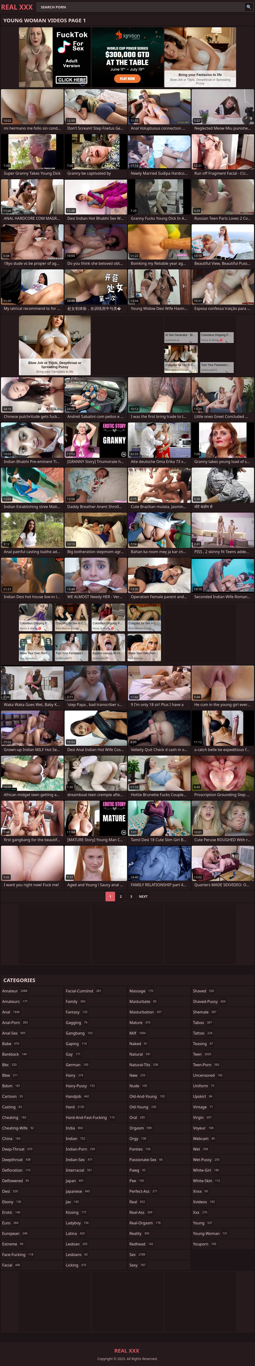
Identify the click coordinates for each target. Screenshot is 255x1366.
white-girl (206, 1170)
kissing (77, 1212)
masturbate (143, 1001)
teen (202, 1054)
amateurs (15, 1001)
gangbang (80, 1033)
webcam (204, 1138)
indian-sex (80, 1159)
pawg (138, 1170)
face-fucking (18, 1254)
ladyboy (78, 1223)
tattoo (203, 1033)
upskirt (203, 1096)
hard (75, 1107)
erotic (11, 1212)
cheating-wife (18, 1128)
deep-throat (17, 1149)
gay (74, 1054)
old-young (143, 1107)
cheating (14, 1117)
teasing (203, 1043)
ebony (12, 1201)
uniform (204, 1085)
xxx (200, 1212)
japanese (78, 1191)
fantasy (77, 1012)
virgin (203, 1117)
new (137, 1075)
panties (140, 1149)
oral (137, 1117)
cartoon (13, 1096)
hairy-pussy (81, 1085)
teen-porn (206, 1064)
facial (11, 1265)
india (75, 1128)
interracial (79, 1170)
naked (138, 1043)
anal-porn (15, 1022)
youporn (205, 1244)
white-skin (207, 1180)
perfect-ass (144, 1191)
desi (10, 1191)
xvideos (204, 1201)
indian (76, 1138)
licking (76, 1265)
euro (11, 1223)
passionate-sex (146, 1159)
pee (137, 1180)
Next (143, 896)
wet (201, 1149)
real (137, 1201)
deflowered (16, 1180)
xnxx (201, 1191)
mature (140, 1022)
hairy (75, 1075)
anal (11, 1012)
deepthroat (17, 1159)
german (77, 1064)
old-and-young (147, 1096)
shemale (205, 1012)
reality (139, 1233)
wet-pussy (207, 1159)
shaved (204, 991)
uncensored (208, 1075)
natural (140, 1054)
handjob (78, 1096)
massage (141, 991)
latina (76, 1233)
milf (138, 1033)
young (203, 1223)
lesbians (77, 1254)
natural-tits (144, 1064)
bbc (10, 1064)
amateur (15, 991)
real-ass (141, 1212)
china (12, 1138)
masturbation (146, 1012)
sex (137, 1254)
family (76, 1001)
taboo (203, 1022)
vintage (203, 1107)
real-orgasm (145, 1223)
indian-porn (81, 1149)
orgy (138, 1138)
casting (12, 1107)
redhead (141, 1244)
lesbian (77, 1244)
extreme (13, 1244)
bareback (15, 1054)
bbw (10, 1075)
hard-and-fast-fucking (91, 1117)
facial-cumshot (84, 991)
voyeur (204, 1128)
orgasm (141, 1128)
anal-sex (14, 1033)
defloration (17, 1170)
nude (138, 1085)
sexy (138, 1265)
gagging (77, 1022)
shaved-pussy (210, 1001)
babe (11, 1043)
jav (73, 1201)
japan (75, 1180)
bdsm (12, 1085)
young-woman (211, 1233)
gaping (77, 1043)
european (15, 1233)
